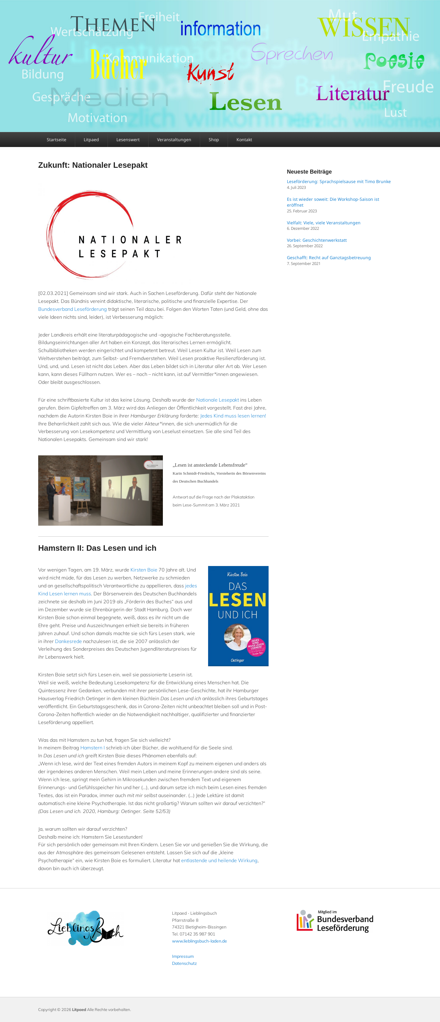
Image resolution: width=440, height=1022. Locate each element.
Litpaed (91, 139)
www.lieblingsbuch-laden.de (199, 941)
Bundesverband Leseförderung (72, 309)
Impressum (183, 956)
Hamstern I (92, 747)
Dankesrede (68, 641)
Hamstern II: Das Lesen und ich (97, 548)
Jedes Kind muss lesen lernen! (233, 416)
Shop (214, 139)
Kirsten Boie (143, 570)
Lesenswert (128, 139)
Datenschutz (184, 963)
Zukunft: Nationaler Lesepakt (93, 165)
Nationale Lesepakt (217, 400)
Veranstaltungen (174, 139)
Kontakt (244, 139)
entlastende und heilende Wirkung (219, 860)
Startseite (56, 139)
